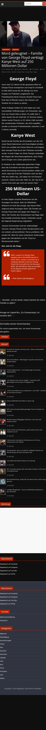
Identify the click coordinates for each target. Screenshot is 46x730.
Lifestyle (3, 658)
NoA (1, 664)
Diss (1, 647)
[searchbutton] (44, 3)
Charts (2, 644)
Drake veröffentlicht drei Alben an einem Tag (20, 401)
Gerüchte (3, 651)
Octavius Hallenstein (22, 69)
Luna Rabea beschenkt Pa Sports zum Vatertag (21, 461)
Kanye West (28, 72)
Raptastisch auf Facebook (9, 564)
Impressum (3, 620)
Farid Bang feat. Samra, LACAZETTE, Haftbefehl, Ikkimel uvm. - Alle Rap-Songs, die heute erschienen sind (25, 451)
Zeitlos (2, 678)
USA (1, 675)
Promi (2, 668)
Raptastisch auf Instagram (9, 567)
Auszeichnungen (5, 640)
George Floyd (21, 72)
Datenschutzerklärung (7, 617)
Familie (14, 72)
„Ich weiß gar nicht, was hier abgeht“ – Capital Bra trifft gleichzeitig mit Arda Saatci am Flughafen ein (23, 381)
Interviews (3, 654)
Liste (1, 661)
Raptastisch (6, 49)
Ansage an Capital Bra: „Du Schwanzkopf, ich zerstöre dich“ (19, 314)
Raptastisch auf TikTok (7, 574)
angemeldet (13, 329)
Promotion (3, 671)
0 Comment (34, 69)
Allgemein (15, 49)
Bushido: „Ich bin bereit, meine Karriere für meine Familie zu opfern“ (22, 301)
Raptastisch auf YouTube (8, 571)
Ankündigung (4, 637)
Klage (35, 72)
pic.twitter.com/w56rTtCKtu (20, 273)
